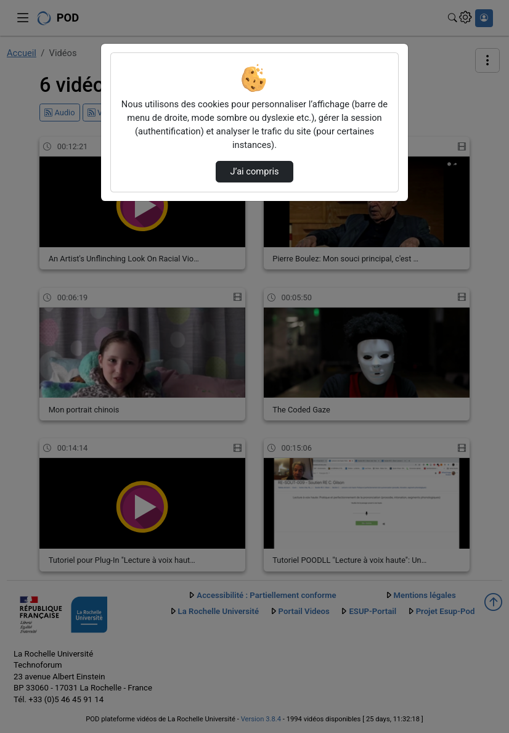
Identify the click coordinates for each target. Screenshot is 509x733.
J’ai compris (254, 171)
